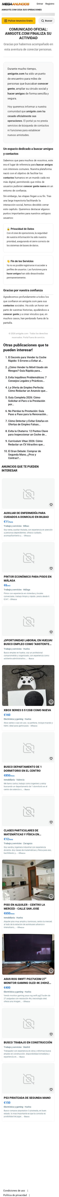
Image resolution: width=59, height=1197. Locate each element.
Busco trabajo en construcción (28, 1042)
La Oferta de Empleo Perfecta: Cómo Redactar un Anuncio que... (27, 389)
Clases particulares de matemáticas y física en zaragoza (21, 834)
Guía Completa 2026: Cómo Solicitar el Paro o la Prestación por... (26, 401)
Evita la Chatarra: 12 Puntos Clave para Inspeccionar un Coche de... (28, 433)
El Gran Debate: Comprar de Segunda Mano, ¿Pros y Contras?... (24, 455)
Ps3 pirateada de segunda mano (27, 1097)
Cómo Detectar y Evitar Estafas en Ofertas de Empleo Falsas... (28, 422)
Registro (49, 3)
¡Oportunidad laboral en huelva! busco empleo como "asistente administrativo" (28, 644)
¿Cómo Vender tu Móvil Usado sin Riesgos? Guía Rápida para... (28, 369)
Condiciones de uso (14, 1190)
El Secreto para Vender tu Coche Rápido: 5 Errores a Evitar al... (27, 359)
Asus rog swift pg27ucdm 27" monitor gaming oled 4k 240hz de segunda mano (26, 982)
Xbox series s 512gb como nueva (27, 710)
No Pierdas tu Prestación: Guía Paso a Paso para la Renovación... (28, 413)
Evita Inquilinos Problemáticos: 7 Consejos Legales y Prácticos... (27, 379)
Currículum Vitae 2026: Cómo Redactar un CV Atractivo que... (26, 443)
